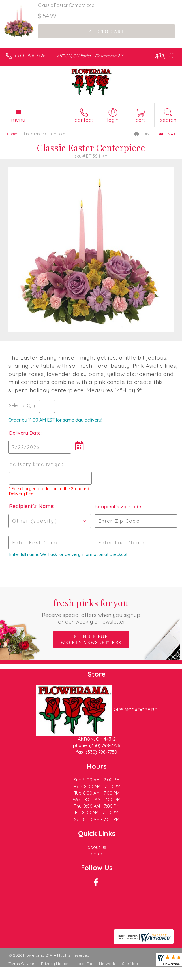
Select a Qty (22, 405)
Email (167, 134)
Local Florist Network (95, 963)
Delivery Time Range (35, 464)
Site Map (130, 963)
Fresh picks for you (91, 610)
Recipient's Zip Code (117, 506)
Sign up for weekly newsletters (91, 639)
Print (143, 134)
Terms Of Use (21, 963)
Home (12, 133)
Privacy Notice (54, 963)
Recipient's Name (31, 506)
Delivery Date (25, 433)
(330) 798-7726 (30, 55)
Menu (18, 119)
